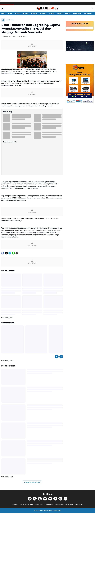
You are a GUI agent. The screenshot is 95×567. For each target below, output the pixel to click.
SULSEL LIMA (42, 510)
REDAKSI (15, 504)
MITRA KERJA (78, 504)
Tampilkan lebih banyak (32, 482)
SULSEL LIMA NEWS (55, 510)
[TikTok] (55, 499)
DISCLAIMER (49, 504)
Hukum (17, 13)
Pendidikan (88, 13)
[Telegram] (9, 253)
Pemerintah (77, 13)
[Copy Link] (16, 253)
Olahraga (43, 13)
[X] (6, 253)
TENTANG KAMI (58, 504)
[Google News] (50, 499)
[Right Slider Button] (61, 356)
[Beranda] (3, 20)
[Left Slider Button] (57, 356)
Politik (10, 13)
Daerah (67, 13)
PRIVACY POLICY (39, 504)
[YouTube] (45, 499)
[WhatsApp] (13, 253)
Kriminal (34, 13)
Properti (60, 13)
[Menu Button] (2, 8)
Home (3, 13)
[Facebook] (2, 253)
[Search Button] (92, 8)
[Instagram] (40, 499)
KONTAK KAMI (69, 504)
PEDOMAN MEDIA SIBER (26, 504)
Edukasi (51, 13)
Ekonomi (25, 13)
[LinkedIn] (60, 499)
